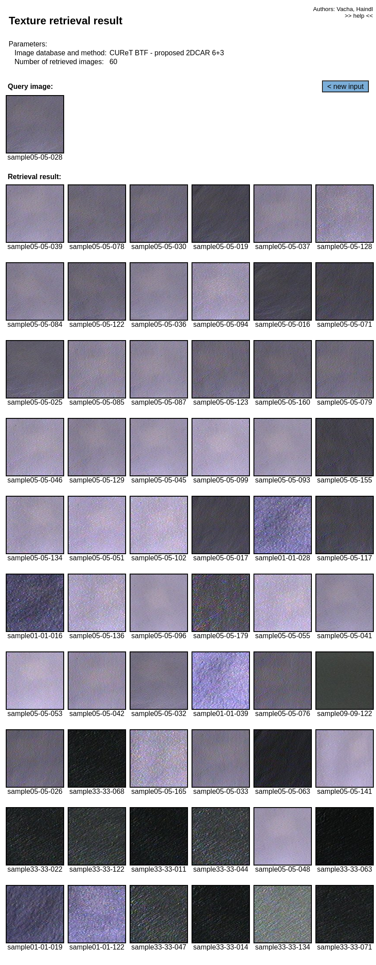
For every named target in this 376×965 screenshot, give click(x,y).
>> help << (359, 15)
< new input (345, 86)
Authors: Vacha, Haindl (343, 9)
